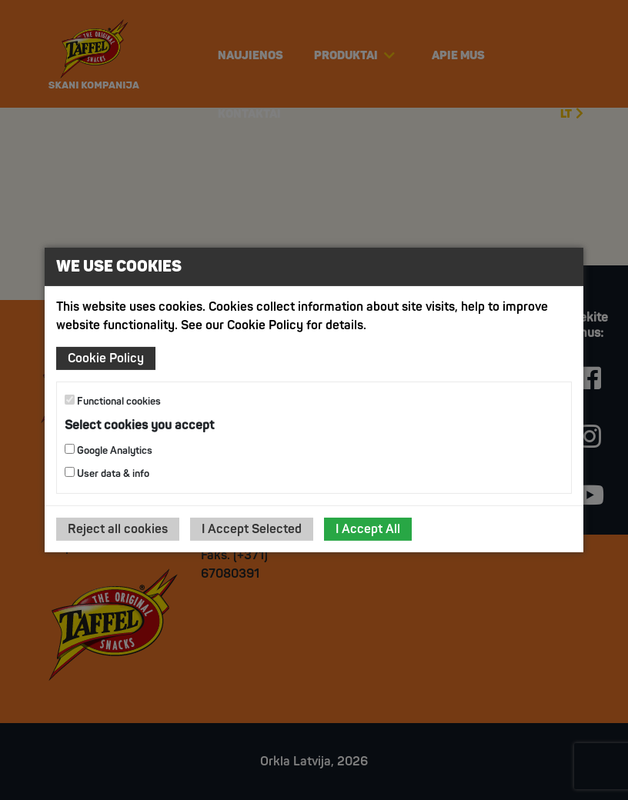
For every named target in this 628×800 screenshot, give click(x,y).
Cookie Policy (106, 358)
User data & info (107, 473)
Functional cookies (113, 401)
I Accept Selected (252, 529)
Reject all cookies (118, 529)
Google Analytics (108, 450)
